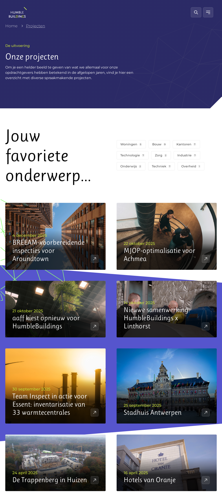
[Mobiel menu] (208, 12)
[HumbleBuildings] (18, 12)
